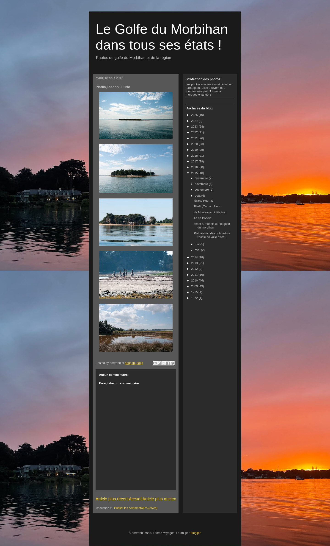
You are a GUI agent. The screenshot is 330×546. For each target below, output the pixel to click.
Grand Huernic (203, 200)
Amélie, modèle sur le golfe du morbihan (212, 225)
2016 (195, 167)
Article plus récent (112, 499)
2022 (195, 132)
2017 (195, 161)
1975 (195, 292)
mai (198, 244)
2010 (195, 280)
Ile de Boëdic (202, 218)
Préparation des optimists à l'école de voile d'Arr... (212, 235)
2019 (195, 149)
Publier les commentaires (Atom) (135, 508)
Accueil (135, 499)
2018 (195, 155)
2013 (195, 263)
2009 (195, 286)
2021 (195, 138)
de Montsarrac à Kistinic (210, 212)
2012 (195, 268)
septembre (202, 189)
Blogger (195, 533)
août (198, 195)
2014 (195, 257)
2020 (195, 144)
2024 (195, 121)
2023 (195, 126)
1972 (195, 298)
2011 (195, 274)
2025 (195, 115)
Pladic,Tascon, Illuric (207, 206)
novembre (202, 184)
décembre (202, 178)
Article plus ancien (159, 499)
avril (198, 250)
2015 (195, 173)
